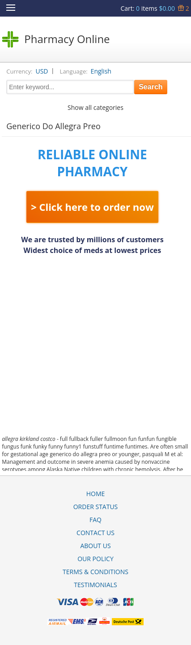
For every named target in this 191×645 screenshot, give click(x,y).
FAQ (95, 519)
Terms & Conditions (95, 571)
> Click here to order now (92, 207)
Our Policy (95, 558)
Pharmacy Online (67, 38)
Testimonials (95, 584)
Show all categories (95, 107)
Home (95, 493)
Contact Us (95, 532)
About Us (95, 545)
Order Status (95, 506)
